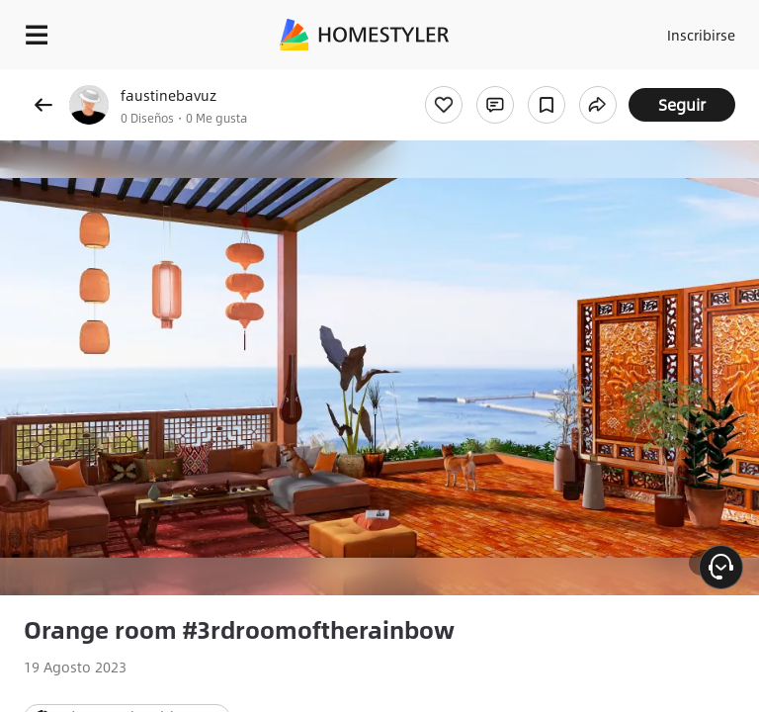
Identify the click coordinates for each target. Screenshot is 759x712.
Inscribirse (701, 34)
